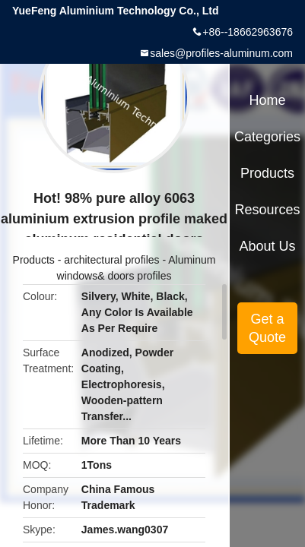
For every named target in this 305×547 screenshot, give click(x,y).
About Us (268, 246)
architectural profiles (111, 260)
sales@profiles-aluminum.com (221, 53)
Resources (267, 209)
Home (267, 100)
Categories (267, 136)
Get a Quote (267, 328)
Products (34, 260)
